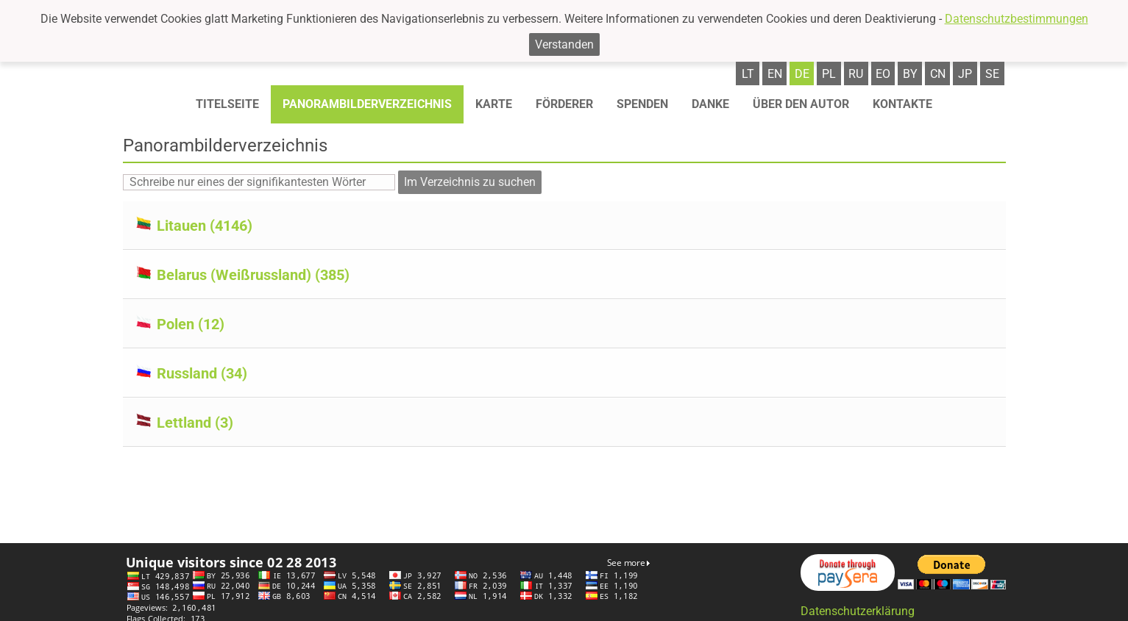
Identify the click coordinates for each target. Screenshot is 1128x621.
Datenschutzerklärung (858, 611)
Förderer (564, 104)
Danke (710, 104)
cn (938, 74)
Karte (493, 104)
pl (829, 74)
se (992, 74)
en (774, 74)
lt (748, 74)
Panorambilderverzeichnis (367, 104)
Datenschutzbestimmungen (1016, 19)
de (802, 74)
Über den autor (801, 104)
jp (965, 74)
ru (855, 74)
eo (883, 74)
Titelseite (227, 104)
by (910, 74)
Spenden (642, 104)
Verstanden (564, 44)
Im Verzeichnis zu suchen (470, 182)
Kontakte (902, 104)
